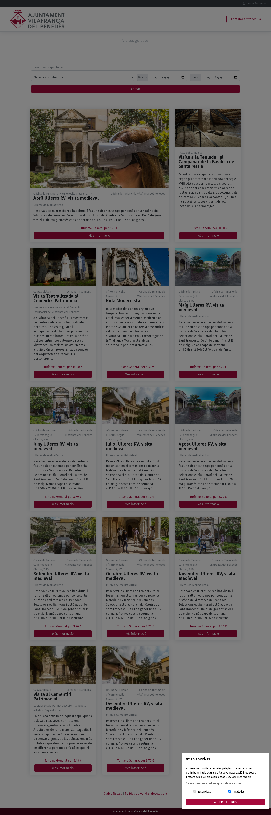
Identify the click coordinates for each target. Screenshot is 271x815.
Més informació (241, 777)
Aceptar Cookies (225, 802)
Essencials (204, 791)
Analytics (238, 791)
